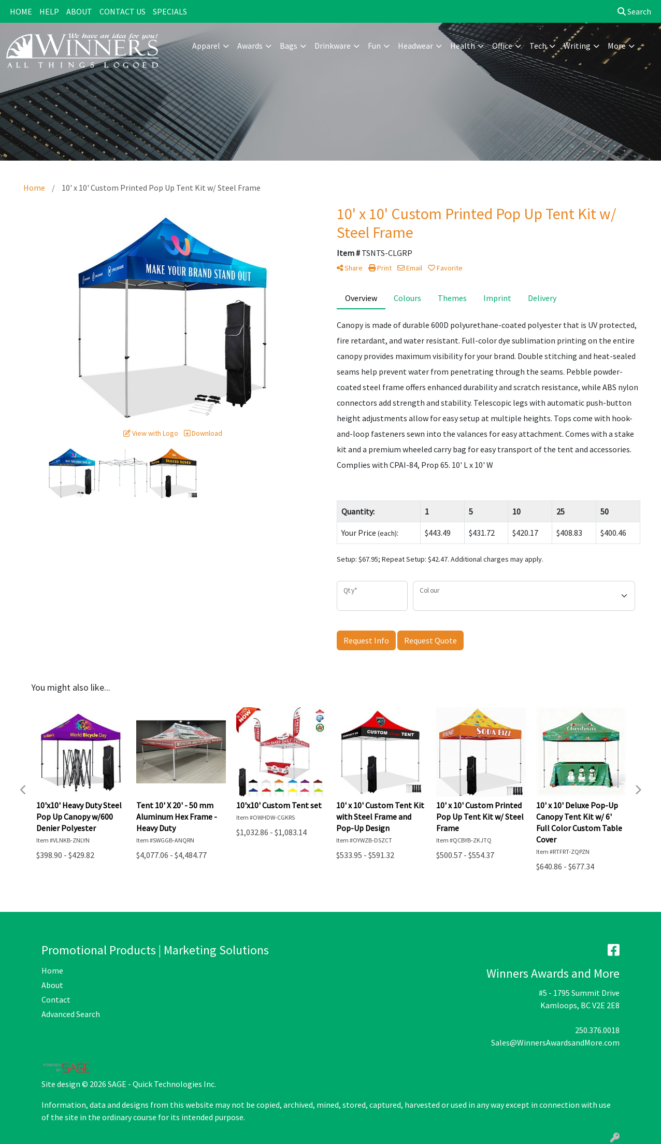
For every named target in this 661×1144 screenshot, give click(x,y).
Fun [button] (374, 45)
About (52, 985)
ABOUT (79, 11)
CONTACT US (122, 11)
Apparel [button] (206, 45)
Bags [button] (288, 45)
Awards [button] (250, 45)
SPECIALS (170, 11)
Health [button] (462, 45)
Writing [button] (577, 45)
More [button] (617, 45)
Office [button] (502, 45)
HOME (21, 11)
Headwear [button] (415, 45)
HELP (49, 11)
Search (634, 11)
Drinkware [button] (332, 45)
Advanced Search (70, 1014)
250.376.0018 (597, 1030)
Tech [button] (538, 45)
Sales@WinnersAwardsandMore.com (555, 1042)
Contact (55, 999)
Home (52, 970)
